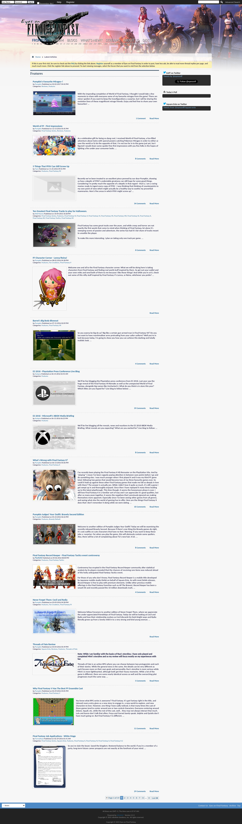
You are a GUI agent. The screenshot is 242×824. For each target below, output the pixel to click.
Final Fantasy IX (133, 216)
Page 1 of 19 (113, 798)
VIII (56, 44)
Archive (232, 805)
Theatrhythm (129, 44)
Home (38, 57)
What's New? (91, 40)
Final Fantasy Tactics (53, 218)
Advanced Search (232, 2)
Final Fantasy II (79, 741)
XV (95, 44)
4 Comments (140, 364)
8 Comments (140, 159)
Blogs (72, 40)
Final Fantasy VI (94, 216)
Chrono (114, 44)
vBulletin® (120, 815)
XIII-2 (85, 44)
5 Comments (140, 681)
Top (238, 805)
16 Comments (140, 507)
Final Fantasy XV (55, 171)
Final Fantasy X (145, 216)
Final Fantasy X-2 (116, 741)
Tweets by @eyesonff (172, 76)
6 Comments (140, 250)
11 (143, 798)
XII (75, 44)
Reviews (45, 86)
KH (106, 44)
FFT (99, 44)
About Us (131, 40)
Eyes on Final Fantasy (218, 805)
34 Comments (140, 203)
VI (47, 44)
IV (41, 44)
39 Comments (140, 408)
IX (61, 44)
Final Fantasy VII (107, 216)
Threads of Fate (71, 649)
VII (51, 44)
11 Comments (140, 728)
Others (141, 44)
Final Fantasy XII (39, 218)
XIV (90, 44)
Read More (154, 118)
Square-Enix (46, 649)
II (34, 44)
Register (70, 2)
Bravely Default (55, 519)
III (37, 44)
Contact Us (203, 805)
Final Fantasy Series (49, 131)
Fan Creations (54, 262)
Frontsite (40, 40)
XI (72, 44)
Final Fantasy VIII (120, 216)
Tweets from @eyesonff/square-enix (179, 107)
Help (59, 2)
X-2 (67, 44)
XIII (79, 44)
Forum (58, 40)
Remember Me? (45, 3)
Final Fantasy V (82, 216)
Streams (113, 40)
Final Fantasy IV (70, 216)
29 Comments (140, 791)
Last (155, 798)
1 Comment (141, 118)
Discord (149, 40)
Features (52, 86)
